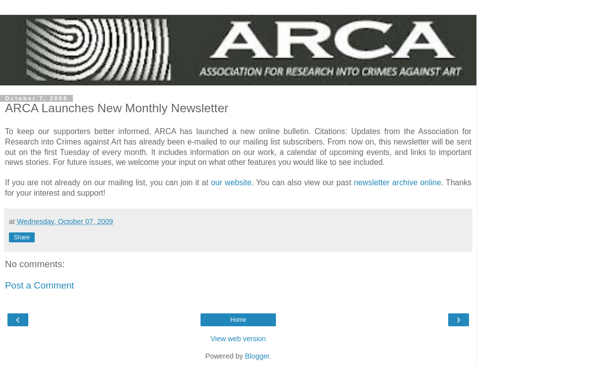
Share (22, 237)
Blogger (257, 356)
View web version (238, 339)
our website (231, 182)
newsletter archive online (397, 182)
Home (238, 319)
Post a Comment (39, 285)
